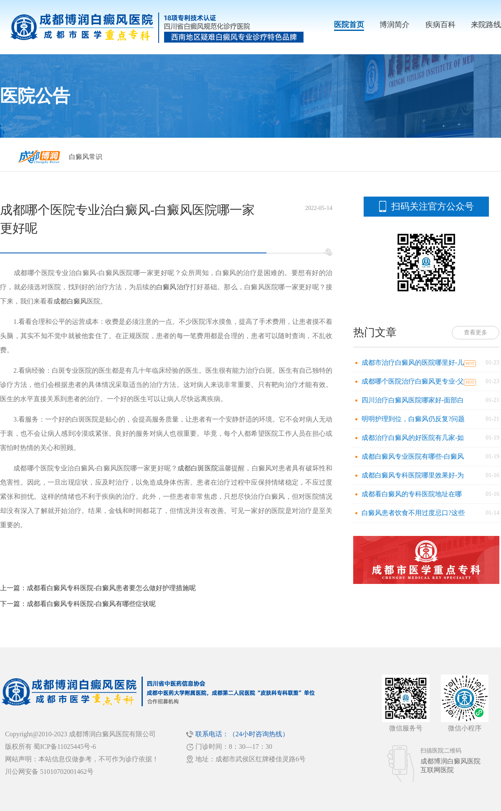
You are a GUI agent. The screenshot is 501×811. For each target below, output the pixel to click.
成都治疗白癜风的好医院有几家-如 (413, 437)
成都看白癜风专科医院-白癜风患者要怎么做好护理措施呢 (111, 587)
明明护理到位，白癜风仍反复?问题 (413, 418)
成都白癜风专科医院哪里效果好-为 (413, 475)
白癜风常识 (85, 156)
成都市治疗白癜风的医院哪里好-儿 (413, 362)
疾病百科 (440, 24)
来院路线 (486, 24)
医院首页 (349, 24)
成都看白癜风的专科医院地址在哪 (412, 494)
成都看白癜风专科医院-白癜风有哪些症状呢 (91, 603)
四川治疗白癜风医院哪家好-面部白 (413, 400)
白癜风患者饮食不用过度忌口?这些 (413, 512)
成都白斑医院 (197, 468)
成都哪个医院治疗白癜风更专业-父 (413, 381)
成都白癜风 (70, 301)
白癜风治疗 (173, 287)
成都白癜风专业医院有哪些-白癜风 (413, 456)
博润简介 (395, 24)
